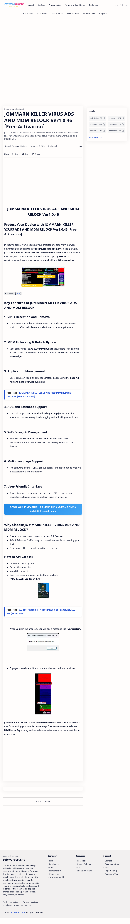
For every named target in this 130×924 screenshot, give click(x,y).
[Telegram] (18, 911)
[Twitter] (26, 907)
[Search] (126, 5)
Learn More (104, 914)
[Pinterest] (27, 911)
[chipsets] (97, 125)
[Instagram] (17, 907)
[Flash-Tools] (28, 13)
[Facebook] (7, 907)
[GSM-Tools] (42, 13)
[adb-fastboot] (97, 119)
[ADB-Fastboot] (73, 13)
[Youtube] (34, 907)
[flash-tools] (116, 132)
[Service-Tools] (89, 13)
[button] (117, 5)
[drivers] (97, 132)
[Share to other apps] (43, 155)
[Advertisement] (65, 40)
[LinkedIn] (8, 911)
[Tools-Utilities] (57, 13)
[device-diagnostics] (116, 125)
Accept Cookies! (88, 914)
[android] (116, 119)
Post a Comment (43, 803)
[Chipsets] (103, 13)
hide (18, 294)
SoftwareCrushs (18, 918)
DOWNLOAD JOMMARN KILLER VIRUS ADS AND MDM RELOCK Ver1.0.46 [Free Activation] (43, 511)
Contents (13, 294)
